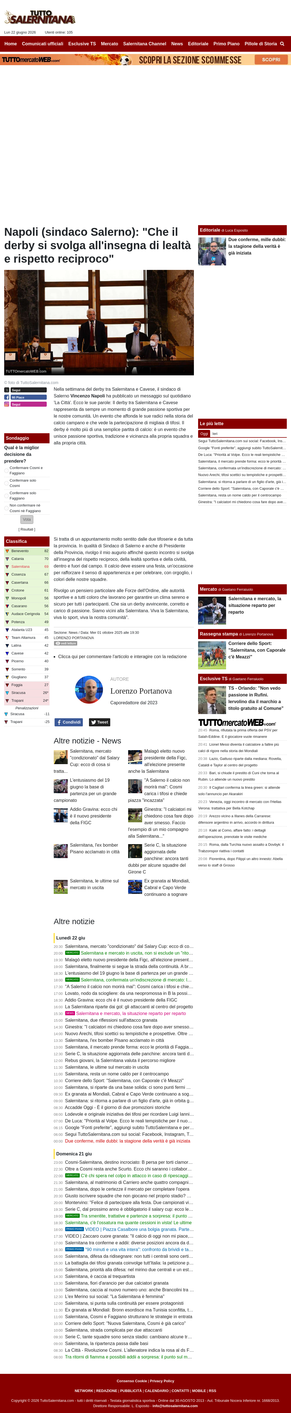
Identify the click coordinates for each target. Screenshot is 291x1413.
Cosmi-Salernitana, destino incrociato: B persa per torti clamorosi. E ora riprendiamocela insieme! (161, 1162)
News (73, 632)
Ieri (214, 434)
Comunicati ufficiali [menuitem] (43, 43)
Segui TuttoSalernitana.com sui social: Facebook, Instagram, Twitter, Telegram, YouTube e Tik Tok (162, 1134)
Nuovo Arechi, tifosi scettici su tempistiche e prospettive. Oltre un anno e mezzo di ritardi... (154, 1033)
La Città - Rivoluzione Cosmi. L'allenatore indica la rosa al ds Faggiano (135, 1350)
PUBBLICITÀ (131, 1391)
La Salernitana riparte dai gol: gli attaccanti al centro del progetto (129, 1006)
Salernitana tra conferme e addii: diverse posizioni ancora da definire (133, 1242)
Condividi (69, 722)
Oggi (204, 434)
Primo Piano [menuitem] (226, 43)
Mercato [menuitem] (109, 43)
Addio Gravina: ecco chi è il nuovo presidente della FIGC (93, 816)
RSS (212, 1391)
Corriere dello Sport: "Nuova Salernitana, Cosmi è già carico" (125, 1323)
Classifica (16, 541)
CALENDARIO (156, 1391)
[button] (26, 519)
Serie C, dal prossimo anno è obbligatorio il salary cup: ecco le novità (133, 1209)
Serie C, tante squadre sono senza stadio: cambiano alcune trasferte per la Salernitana (151, 1336)
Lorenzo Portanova (74, 638)
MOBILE (199, 1391)
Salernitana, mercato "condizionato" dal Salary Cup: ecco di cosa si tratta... (139, 946)
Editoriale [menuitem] (198, 43)
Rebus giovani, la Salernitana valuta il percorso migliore (120, 1060)
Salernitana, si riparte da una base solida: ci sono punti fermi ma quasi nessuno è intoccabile (157, 1087)
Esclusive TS (213, 678)
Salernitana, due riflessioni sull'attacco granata (111, 1020)
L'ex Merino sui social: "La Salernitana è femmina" (115, 1296)
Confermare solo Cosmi (23, 483)
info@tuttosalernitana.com (175, 1406)
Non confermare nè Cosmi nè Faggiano (25, 508)
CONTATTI (180, 1391)
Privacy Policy (162, 1381)
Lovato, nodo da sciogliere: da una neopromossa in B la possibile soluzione (140, 993)
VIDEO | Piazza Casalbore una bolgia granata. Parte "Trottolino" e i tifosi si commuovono (163, 1229)
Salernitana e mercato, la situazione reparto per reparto (125, 1013)
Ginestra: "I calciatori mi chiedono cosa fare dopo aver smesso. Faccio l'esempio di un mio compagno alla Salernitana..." (160, 823)
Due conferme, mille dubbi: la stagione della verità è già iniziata (127, 1141)
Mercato (208, 589)
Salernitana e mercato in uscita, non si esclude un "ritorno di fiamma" (141, 953)
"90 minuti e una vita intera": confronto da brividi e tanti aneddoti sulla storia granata (158, 1249)
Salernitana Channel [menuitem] (144, 43)
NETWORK (84, 1391)
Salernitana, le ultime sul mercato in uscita (107, 1067)
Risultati (26, 529)
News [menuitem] (177, 43)
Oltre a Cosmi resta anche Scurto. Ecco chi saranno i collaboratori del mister (141, 1169)
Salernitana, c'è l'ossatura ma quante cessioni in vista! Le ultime (128, 1222)
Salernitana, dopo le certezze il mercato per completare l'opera (127, 1189)
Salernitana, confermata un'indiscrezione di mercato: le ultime (134, 980)
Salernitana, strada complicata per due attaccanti (113, 1330)
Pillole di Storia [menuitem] (261, 43)
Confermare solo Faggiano (23, 495)
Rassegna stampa (219, 634)
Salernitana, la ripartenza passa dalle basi (106, 1343)
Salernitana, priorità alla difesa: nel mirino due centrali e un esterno (131, 1269)
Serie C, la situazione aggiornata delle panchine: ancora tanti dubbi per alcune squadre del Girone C (158, 858)
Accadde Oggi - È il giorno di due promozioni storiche (117, 1107)
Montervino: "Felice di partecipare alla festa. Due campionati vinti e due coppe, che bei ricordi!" (159, 1202)
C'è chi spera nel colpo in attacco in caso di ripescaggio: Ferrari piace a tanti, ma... (154, 1175)
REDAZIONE (106, 1391)
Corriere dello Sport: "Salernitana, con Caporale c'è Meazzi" (124, 1080)
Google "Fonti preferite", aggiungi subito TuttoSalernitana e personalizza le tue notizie (150, 1127)
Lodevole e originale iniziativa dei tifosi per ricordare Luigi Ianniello (131, 1114)
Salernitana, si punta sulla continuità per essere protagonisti (124, 1303)
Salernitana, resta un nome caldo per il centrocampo (117, 1073)
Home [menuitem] (10, 43)
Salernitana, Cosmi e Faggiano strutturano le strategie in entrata (128, 1316)
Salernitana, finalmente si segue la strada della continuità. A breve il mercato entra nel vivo (154, 966)
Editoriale (210, 230)
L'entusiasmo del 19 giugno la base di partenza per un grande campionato (138, 973)
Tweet (99, 722)
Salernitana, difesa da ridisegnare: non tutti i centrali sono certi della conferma (142, 1256)
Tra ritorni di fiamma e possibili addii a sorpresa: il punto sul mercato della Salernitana (149, 1357)
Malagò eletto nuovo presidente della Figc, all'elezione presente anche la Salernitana (149, 959)
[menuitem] (282, 44)
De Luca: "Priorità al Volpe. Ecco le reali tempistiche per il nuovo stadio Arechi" (143, 1120)
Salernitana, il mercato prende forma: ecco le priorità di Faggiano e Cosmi (138, 1047)
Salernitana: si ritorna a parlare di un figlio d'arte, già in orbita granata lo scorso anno (149, 1100)
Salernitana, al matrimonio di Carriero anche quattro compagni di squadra (138, 1182)
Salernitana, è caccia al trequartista (100, 1276)
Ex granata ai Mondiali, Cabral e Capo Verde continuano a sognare (167, 888)
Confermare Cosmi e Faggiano (26, 470)
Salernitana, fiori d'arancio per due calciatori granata (117, 1283)
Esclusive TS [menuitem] (82, 43)
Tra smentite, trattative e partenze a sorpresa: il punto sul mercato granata (146, 1216)
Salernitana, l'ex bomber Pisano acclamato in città (114, 1040)
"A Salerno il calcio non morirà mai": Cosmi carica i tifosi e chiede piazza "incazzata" (148, 986)
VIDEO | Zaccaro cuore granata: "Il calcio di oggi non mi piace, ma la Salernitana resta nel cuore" (161, 1236)
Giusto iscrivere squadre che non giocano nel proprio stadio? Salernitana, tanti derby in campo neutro (165, 1195)
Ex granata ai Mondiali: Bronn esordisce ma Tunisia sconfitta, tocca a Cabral (141, 1310)
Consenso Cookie (132, 1381)
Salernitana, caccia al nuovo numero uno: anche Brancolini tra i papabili (136, 1289)
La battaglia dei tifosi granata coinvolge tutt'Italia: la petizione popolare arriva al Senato (151, 1263)
